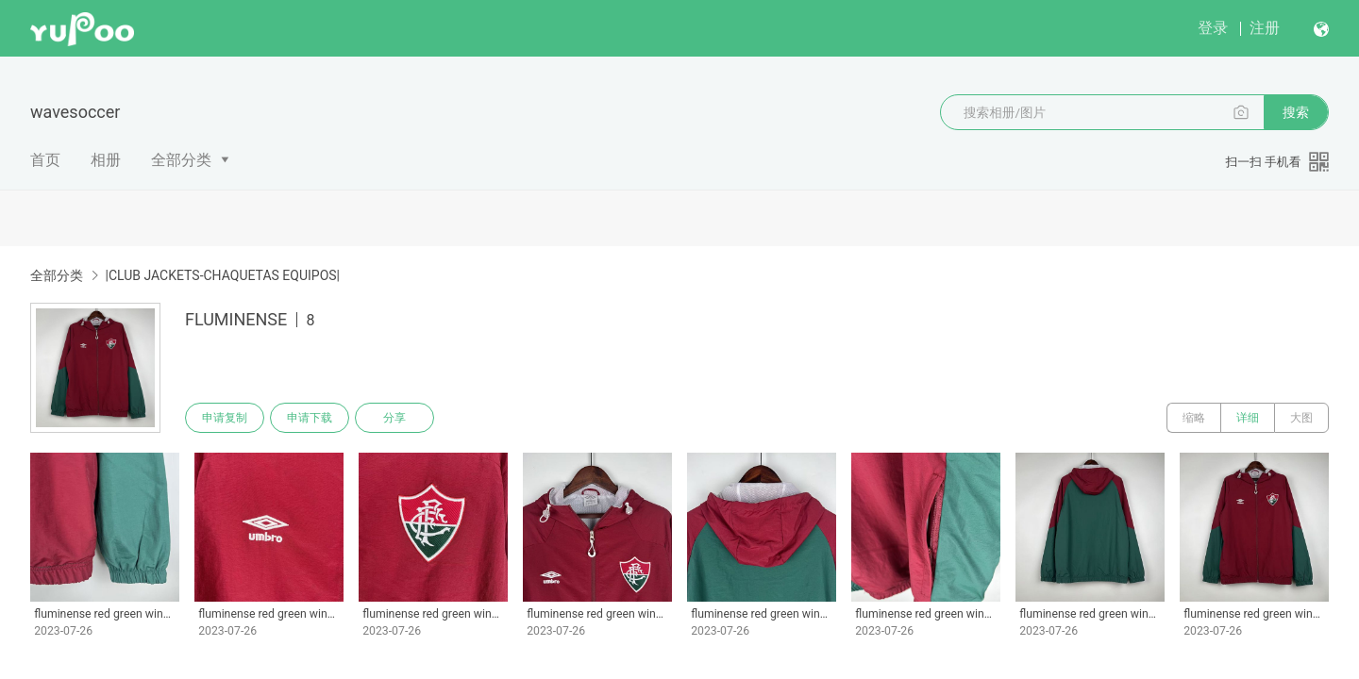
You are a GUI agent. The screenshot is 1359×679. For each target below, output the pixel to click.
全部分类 (181, 160)
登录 (1213, 28)
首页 (45, 160)
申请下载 (309, 417)
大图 (1301, 417)
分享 (394, 417)
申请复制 (224, 417)
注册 (1265, 28)
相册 (106, 160)
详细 (1247, 417)
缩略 (1194, 417)
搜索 (1296, 112)
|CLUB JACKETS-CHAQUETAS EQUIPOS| (222, 275)
